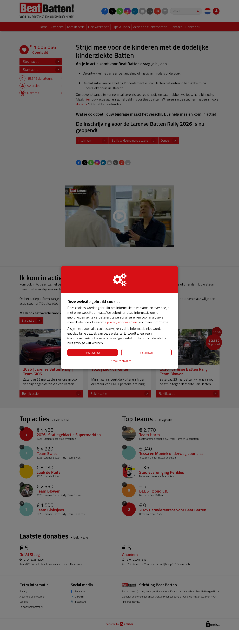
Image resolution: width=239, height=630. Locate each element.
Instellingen (146, 353)
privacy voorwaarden (122, 322)
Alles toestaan (93, 353)
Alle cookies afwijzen (119, 361)
